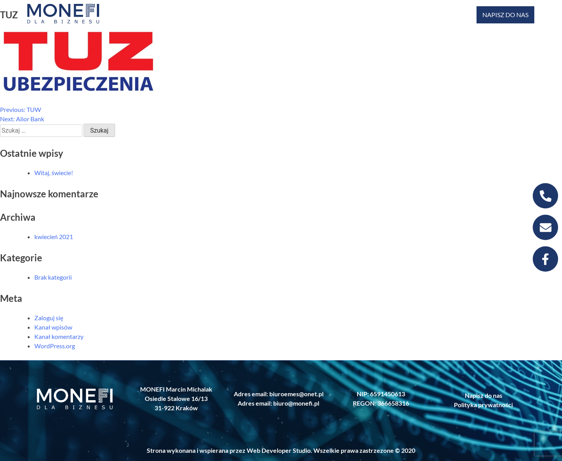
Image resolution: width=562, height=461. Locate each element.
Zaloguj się (48, 317)
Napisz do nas (483, 395)
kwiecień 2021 (53, 236)
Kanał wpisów (53, 327)
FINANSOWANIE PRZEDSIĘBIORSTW (242, 15)
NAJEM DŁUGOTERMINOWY (401, 15)
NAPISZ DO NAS (505, 14)
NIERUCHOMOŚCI (179, 14)
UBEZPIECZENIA (302, 14)
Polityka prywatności (483, 404)
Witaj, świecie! (53, 172)
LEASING (348, 14)
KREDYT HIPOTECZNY (125, 15)
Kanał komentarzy (59, 336)
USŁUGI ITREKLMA (455, 15)
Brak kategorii (53, 277)
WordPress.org (54, 345)
